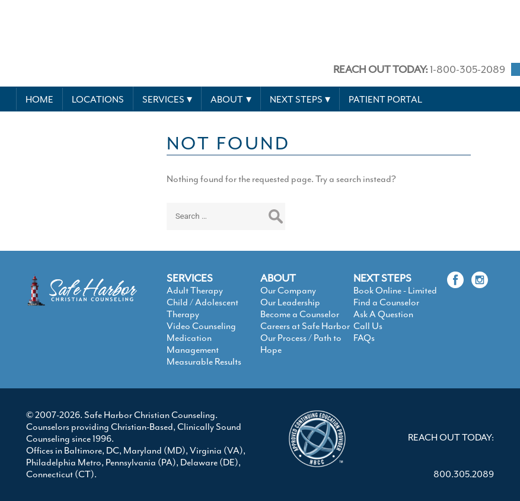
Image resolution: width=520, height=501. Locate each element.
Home (39, 100)
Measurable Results (204, 362)
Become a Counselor (299, 314)
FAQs (364, 338)
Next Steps (296, 100)
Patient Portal (385, 100)
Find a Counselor (386, 302)
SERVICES (190, 278)
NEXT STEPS (382, 278)
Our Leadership (290, 302)
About (226, 100)
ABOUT (278, 278)
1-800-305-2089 (419, 69)
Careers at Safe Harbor (305, 326)
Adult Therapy (195, 290)
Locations (98, 100)
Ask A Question (383, 314)
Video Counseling (201, 326)
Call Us (367, 326)
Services (163, 100)
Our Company (288, 290)
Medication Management (193, 344)
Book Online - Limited (395, 290)
